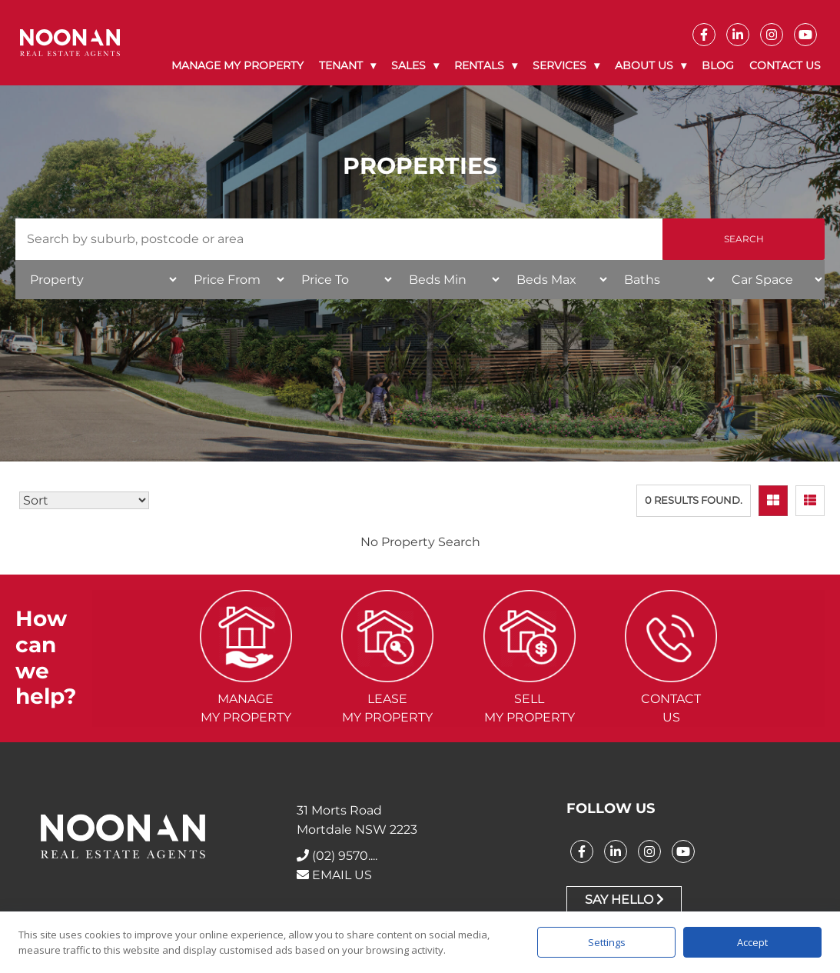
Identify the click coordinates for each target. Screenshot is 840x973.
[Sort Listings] (84, 500)
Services (559, 65)
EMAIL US (334, 875)
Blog (718, 65)
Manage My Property (237, 65)
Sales (408, 65)
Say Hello (624, 899)
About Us (644, 65)
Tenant (341, 65)
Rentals (479, 65)
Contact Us (785, 65)
